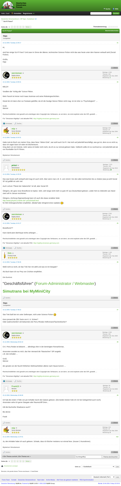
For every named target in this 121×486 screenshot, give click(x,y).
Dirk (9, 253)
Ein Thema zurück (10, 456)
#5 (117, 223)
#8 (117, 342)
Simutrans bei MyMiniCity (26, 291)
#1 (117, 42)
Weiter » (28, 27)
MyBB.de (18, 483)
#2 (117, 82)
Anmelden (17, 13)
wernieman (17, 73)
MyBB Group (50, 483)
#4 (117, 174)
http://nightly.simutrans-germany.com (46, 118)
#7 (117, 309)
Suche (107, 9)
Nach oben (40, 480)
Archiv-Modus (50, 480)
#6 (117, 262)
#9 (117, 395)
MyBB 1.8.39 (34, 483)
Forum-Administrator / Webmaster (65, 283)
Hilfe (116, 9)
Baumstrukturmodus (112, 30)
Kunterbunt (30, 19)
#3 (117, 137)
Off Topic (23, 19)
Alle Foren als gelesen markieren (67, 480)
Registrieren (27, 13)
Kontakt (13, 480)
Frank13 (15, 386)
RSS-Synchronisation (87, 480)
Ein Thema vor (23, 456)
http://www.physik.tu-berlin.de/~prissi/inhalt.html (21, 201)
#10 (117, 436)
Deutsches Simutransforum (10, 19)
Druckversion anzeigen (11, 466)
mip (13, 129)
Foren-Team (6, 480)
